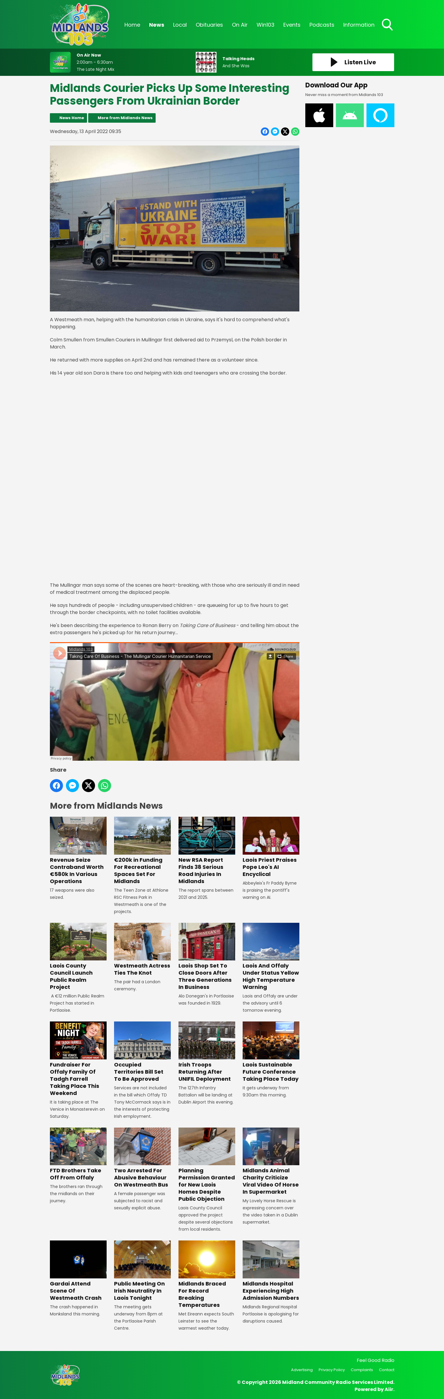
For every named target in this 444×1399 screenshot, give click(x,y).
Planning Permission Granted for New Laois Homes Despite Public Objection (206, 1165)
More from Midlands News (125, 118)
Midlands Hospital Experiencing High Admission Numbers (270, 1270)
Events (292, 24)
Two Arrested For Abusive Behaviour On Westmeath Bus (142, 1158)
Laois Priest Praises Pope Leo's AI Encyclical (270, 847)
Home (132, 24)
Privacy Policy (332, 1370)
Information (359, 24)
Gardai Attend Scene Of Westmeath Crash (78, 1270)
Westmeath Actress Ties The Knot (142, 949)
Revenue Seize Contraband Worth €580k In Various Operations (78, 851)
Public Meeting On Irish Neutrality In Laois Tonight (142, 1270)
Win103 (265, 24)
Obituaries (209, 24)
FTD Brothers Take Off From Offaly (78, 1154)
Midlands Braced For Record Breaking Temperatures (206, 1274)
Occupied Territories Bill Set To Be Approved (142, 1051)
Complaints (362, 1370)
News (156, 24)
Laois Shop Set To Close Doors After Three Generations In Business (206, 957)
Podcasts (321, 24)
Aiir (389, 1389)
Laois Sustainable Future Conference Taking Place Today (270, 1051)
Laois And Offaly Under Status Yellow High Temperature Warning (270, 957)
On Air (240, 24)
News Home (71, 118)
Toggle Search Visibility (387, 25)
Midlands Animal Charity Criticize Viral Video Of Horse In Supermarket (270, 1161)
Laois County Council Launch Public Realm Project (78, 957)
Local (180, 24)
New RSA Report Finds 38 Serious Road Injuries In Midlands (206, 851)
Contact (386, 1370)
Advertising (302, 1370)
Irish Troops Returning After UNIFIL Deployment (206, 1051)
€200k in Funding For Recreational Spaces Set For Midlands (142, 851)
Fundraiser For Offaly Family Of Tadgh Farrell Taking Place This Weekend (78, 1058)
